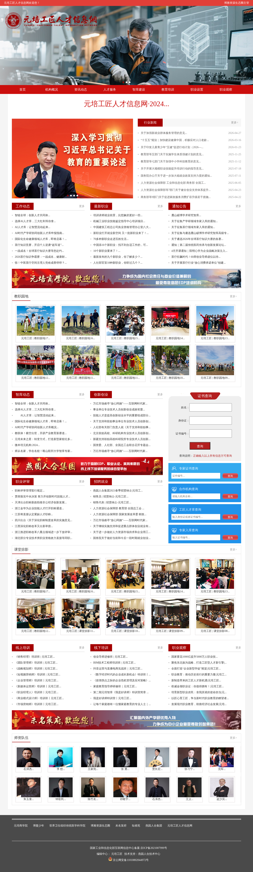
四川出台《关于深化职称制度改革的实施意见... (43, 520)
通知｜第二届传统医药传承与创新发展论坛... (198, 244)
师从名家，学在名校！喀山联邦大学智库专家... (43, 451)
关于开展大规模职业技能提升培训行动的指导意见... (172, 168)
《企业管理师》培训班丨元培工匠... (37, 680)
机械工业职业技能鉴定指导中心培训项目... (119, 221)
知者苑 (136, 825)
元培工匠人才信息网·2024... (126, 104)
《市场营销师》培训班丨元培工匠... (37, 704)
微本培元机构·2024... (27, 445)
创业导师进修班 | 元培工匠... (110, 656)
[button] (123, 82)
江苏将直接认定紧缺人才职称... (34, 514)
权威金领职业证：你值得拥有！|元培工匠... (197, 686)
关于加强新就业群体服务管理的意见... (164, 133)
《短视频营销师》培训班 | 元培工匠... (37, 674)
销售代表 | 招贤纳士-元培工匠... (112, 502)
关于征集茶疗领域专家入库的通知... (193, 227)
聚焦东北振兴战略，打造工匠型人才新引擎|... (199, 662)
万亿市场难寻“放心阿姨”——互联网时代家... (120, 403)
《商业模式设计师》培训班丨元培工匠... (39, 698)
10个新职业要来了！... (106, 250)
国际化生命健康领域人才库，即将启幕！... (41, 239)
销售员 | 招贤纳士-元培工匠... (110, 496)
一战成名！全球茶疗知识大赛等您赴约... (39, 250)
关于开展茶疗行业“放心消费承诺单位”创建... (198, 262)
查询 (200, 446)
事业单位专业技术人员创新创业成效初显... (119, 409)
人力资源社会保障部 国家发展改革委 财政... (119, 514)
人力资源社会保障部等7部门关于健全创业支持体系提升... (176, 189)
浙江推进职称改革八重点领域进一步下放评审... (43, 532)
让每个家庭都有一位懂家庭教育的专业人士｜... (122, 704)
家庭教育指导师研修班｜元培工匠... (115, 686)
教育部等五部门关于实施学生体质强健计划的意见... (172, 154)
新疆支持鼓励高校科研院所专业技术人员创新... (122, 439)
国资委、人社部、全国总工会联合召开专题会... (122, 445)
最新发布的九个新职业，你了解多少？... (118, 256)
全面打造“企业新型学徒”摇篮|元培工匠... (196, 668)
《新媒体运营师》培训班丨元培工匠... (38, 686)
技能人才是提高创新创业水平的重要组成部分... (122, 415)
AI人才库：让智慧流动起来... (32, 227)
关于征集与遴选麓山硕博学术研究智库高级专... (200, 233)
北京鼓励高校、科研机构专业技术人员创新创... (122, 433)
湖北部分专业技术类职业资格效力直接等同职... (43, 538)
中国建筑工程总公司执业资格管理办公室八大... (122, 227)
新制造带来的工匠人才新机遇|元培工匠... (196, 680)
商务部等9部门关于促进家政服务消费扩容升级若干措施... (176, 197)
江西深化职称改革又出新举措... (34, 526)
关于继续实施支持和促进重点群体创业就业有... (122, 526)
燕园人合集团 (153, 825)
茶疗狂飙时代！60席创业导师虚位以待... (196, 256)
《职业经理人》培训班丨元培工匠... (37, 692)
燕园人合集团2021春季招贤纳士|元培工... (118, 490)
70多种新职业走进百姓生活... (111, 239)
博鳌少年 (38, 825)
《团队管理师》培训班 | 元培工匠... (36, 662)
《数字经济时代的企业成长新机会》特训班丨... (122, 674)
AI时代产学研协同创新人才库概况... (37, 427)
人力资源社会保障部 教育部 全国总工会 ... (118, 508)
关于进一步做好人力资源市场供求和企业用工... (122, 532)
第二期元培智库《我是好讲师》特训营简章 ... (121, 692)
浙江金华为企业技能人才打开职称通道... (39, 508)
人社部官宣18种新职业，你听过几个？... (118, 262)
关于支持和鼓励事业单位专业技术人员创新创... (122, 421)
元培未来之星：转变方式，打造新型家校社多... (43, 439)
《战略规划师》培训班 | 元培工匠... (36, 668)
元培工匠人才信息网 (179, 825)
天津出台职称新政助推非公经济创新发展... (41, 502)
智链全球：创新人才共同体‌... (32, 215)
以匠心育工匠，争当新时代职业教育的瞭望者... (200, 698)
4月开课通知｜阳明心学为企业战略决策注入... (199, 250)
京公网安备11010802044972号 (130, 860)
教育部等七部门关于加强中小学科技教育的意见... (171, 161)
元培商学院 (21, 825)
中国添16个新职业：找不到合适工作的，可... (120, 244)
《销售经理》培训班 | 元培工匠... (35, 656)
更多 (82, 206)
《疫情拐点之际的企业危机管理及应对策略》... (122, 680)
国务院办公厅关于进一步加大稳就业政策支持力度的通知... (176, 175)
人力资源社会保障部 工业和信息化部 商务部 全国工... (173, 182)
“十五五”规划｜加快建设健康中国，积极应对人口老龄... (175, 140)
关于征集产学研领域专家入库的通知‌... (194, 221)
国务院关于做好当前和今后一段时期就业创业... (122, 538)
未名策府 (120, 825)
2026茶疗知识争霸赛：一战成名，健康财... (41, 256)
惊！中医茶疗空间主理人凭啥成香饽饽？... (41, 262)
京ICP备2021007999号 (154, 847)
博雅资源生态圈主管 (236, 2)
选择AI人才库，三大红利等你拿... (35, 221)
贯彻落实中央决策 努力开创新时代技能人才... (42, 496)
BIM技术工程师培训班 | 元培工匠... (114, 662)
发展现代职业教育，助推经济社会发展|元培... (199, 704)
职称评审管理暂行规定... (30, 490)
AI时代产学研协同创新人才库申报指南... (39, 233)
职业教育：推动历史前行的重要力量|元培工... (199, 674)
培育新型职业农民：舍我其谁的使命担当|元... (199, 692)
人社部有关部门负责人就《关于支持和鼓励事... (122, 427)
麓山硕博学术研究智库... (186, 215)
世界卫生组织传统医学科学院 (67, 825)
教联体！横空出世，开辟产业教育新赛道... (41, 433)
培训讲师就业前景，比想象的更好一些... (118, 215)
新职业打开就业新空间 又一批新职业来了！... (121, 233)
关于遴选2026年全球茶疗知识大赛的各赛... (197, 239)
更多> (234, 122)
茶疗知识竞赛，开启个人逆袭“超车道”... (39, 244)
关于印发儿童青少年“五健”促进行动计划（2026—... (172, 147)
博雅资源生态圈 (100, 825)
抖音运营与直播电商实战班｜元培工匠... (118, 668)
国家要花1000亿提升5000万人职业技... (194, 656)
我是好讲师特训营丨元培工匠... (112, 698)
